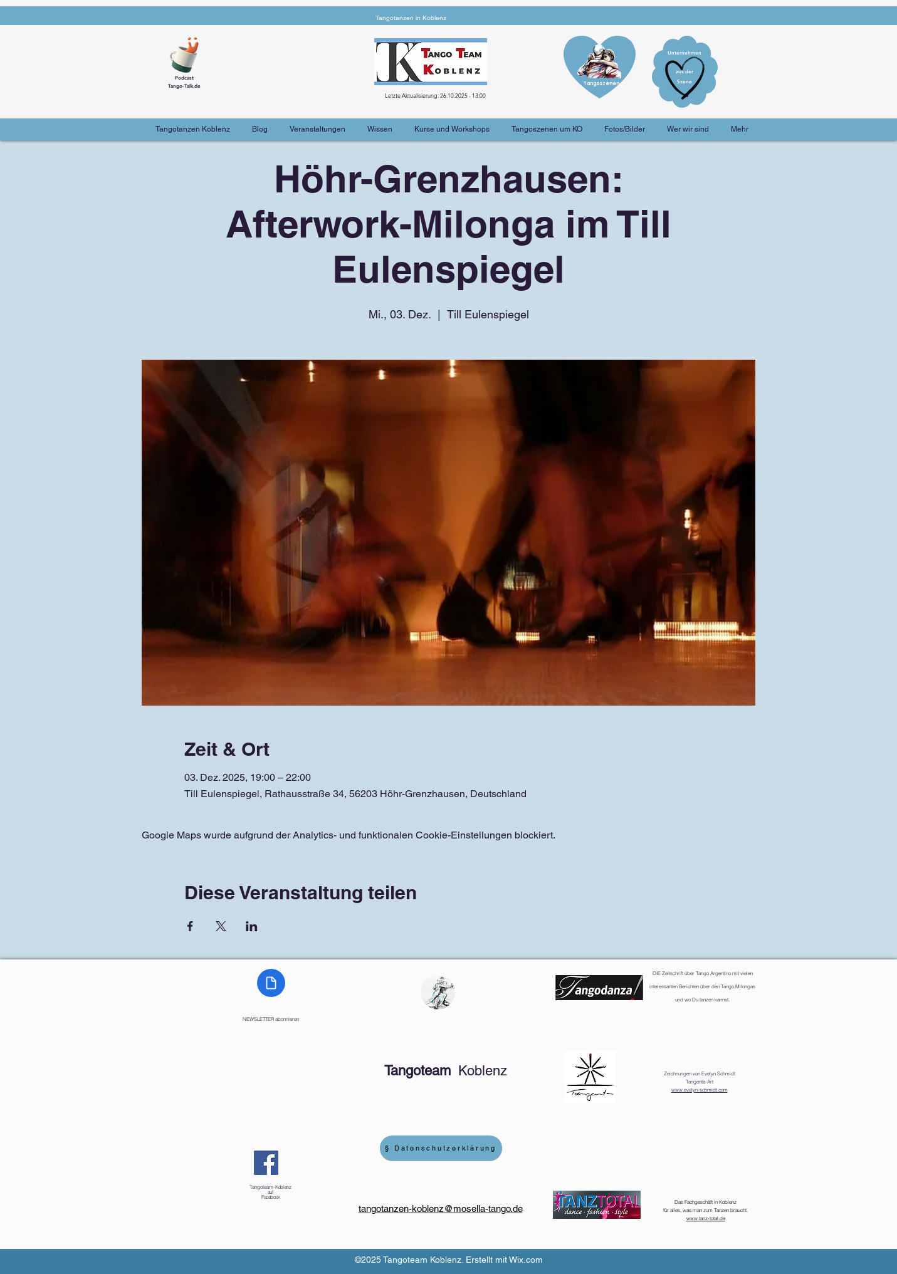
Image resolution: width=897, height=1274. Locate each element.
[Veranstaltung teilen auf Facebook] (190, 926)
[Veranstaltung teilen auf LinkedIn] (252, 926)
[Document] (271, 983)
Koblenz (445, 1070)
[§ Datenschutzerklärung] (441, 1148)
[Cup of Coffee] (189, 53)
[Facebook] (266, 1163)
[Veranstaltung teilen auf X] (221, 926)
